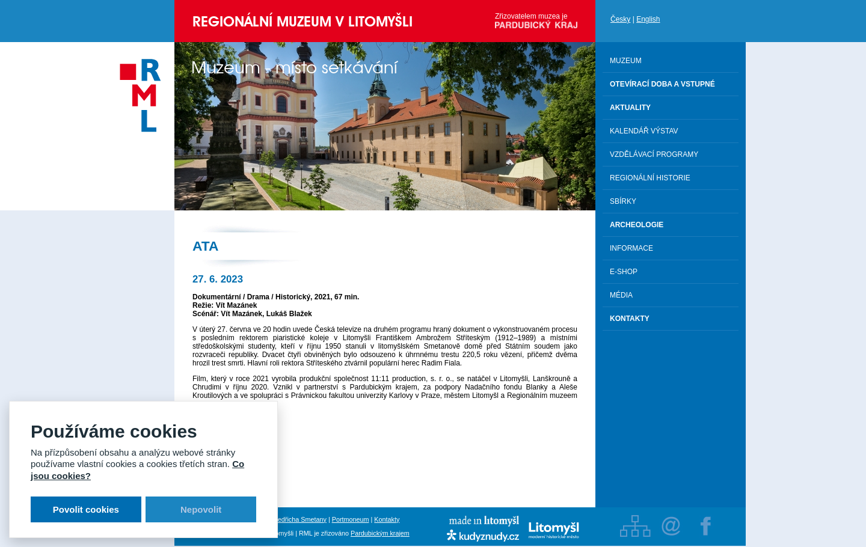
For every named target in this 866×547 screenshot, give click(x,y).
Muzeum (626, 61)
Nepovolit (200, 509)
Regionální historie (650, 178)
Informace (631, 248)
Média (621, 295)
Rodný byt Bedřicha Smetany (284, 519)
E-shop (623, 271)
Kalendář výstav (644, 131)
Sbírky (623, 201)
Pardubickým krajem (380, 533)
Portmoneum (350, 519)
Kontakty (386, 519)
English (648, 19)
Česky (620, 19)
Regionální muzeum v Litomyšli (302, 21)
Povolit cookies (86, 509)
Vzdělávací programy (654, 154)
